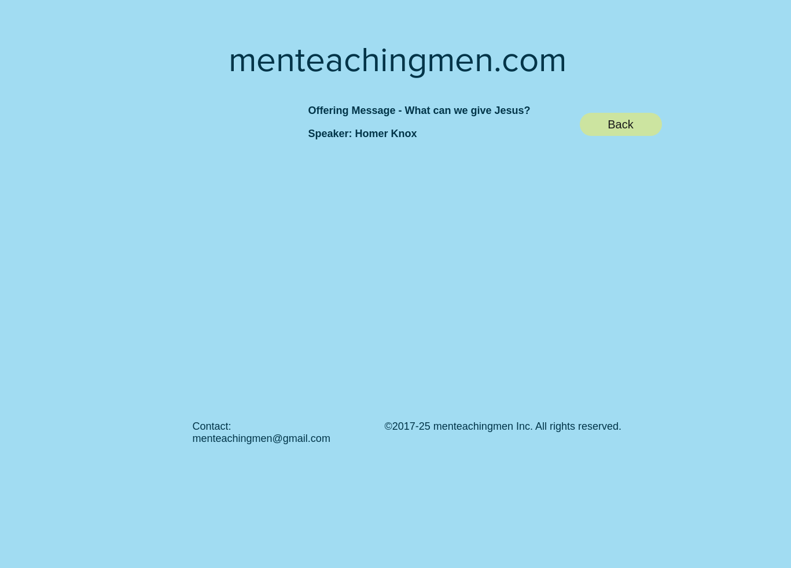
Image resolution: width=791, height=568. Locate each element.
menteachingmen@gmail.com (261, 438)
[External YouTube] (383, 273)
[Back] (621, 124)
